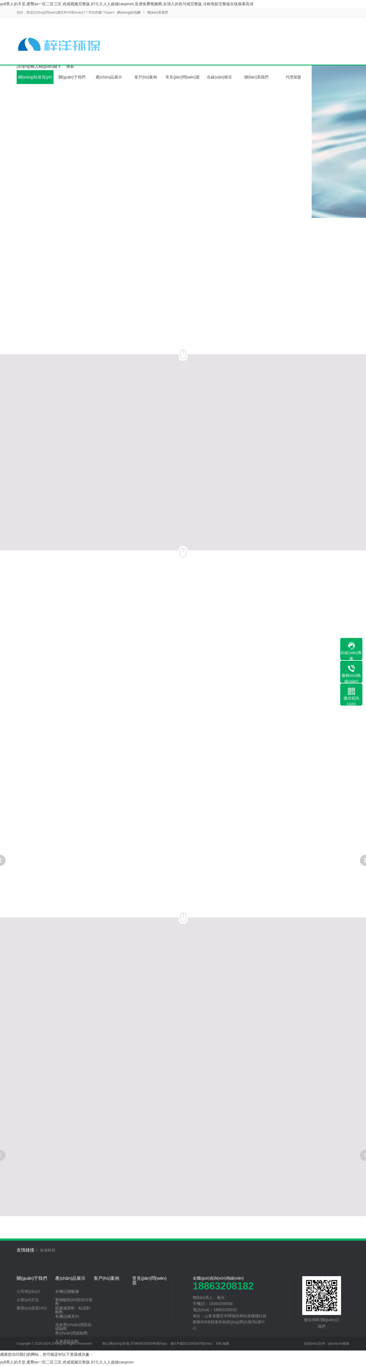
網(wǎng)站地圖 (129, 12)
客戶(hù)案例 (145, 77)
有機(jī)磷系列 (67, 1316)
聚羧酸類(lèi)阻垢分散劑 (74, 1302)
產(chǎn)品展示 (109, 77)
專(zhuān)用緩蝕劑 (71, 1333)
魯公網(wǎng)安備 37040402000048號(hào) (134, 1343)
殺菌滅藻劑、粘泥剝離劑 (72, 1310)
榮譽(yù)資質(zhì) (32, 1308)
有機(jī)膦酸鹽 (67, 1291)
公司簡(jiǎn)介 (29, 1291)
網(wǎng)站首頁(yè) (35, 77)
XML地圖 (222, 1343)
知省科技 (47, 1250)
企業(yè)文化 (28, 1300)
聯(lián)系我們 (157, 12)
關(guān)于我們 (72, 77)
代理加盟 (293, 77)
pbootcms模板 (338, 1343)
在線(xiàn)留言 (219, 77)
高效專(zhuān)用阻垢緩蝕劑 (73, 1327)
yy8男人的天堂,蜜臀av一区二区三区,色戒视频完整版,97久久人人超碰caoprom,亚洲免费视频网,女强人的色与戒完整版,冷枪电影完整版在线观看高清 (126, 4)
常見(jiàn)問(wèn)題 (182, 77)
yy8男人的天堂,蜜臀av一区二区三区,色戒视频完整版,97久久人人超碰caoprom (67, 1362)
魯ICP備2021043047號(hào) (191, 1343)
